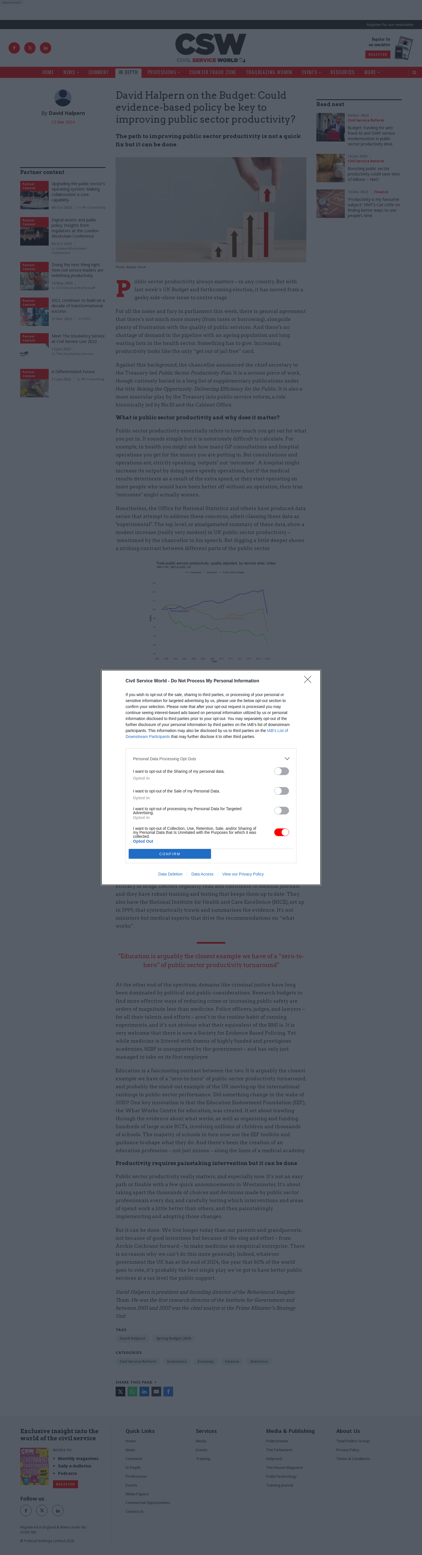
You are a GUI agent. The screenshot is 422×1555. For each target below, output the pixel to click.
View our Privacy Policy (243, 874)
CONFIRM (170, 854)
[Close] (309, 681)
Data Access (202, 874)
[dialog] (211, 777)
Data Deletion (170, 874)
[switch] (281, 771)
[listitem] (211, 759)
